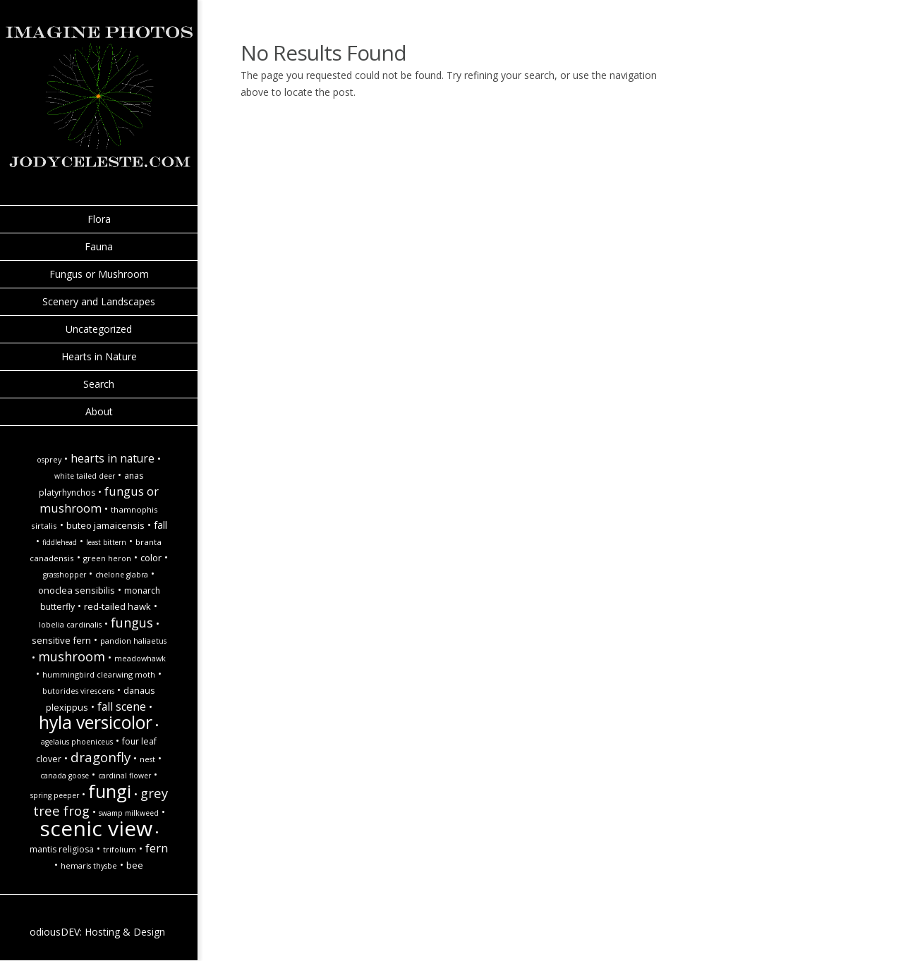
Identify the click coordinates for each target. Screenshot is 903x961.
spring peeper (54, 795)
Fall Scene (121, 706)
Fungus (132, 622)
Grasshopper (64, 575)
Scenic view (96, 828)
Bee (134, 865)
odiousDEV (55, 931)
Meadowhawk (140, 658)
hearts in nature (112, 458)
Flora (99, 219)
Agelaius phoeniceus (77, 742)
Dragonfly (101, 757)
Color (151, 557)
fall (160, 525)
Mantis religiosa (62, 849)
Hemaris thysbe (89, 866)
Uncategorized (99, 329)
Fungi (109, 791)
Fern (156, 848)
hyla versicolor (95, 722)
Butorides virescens (78, 691)
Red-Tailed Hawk (117, 606)
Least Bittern (106, 542)
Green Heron (107, 558)
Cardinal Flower (124, 776)
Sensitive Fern (61, 640)
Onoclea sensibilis (76, 590)
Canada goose (64, 776)
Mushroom (71, 656)
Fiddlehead (59, 542)
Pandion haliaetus (133, 641)
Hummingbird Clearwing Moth (98, 675)
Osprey (49, 460)
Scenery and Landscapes (98, 301)
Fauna (99, 246)
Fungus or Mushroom (99, 274)
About (99, 411)
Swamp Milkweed (129, 813)
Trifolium (119, 850)
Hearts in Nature (99, 356)
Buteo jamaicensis (105, 525)
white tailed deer (84, 476)
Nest (147, 759)
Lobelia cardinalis (70, 625)
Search (98, 384)
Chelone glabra (121, 575)
